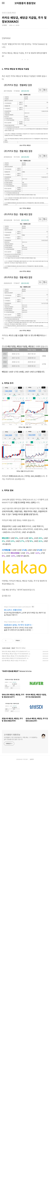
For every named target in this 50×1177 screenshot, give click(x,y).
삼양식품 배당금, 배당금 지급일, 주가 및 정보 (13, 914)
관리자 (32, 1173)
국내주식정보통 (6, 901)
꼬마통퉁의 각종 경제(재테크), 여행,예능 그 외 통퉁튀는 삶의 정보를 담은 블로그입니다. (21, 1152)
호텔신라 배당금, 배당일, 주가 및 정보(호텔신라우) (15, 909)
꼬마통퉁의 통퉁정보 (25, 3)
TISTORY (25, 1173)
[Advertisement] (25, 368)
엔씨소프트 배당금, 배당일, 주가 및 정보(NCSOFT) (15, 904)
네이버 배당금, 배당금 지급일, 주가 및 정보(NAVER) (15, 907)
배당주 (13, 901)
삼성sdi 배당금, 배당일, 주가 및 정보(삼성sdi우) (14, 911)
